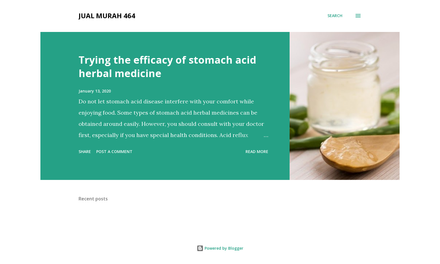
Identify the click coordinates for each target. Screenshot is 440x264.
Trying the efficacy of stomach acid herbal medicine (167, 66)
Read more (257, 151)
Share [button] (85, 151)
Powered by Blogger (220, 248)
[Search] (334, 15)
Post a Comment (114, 151)
